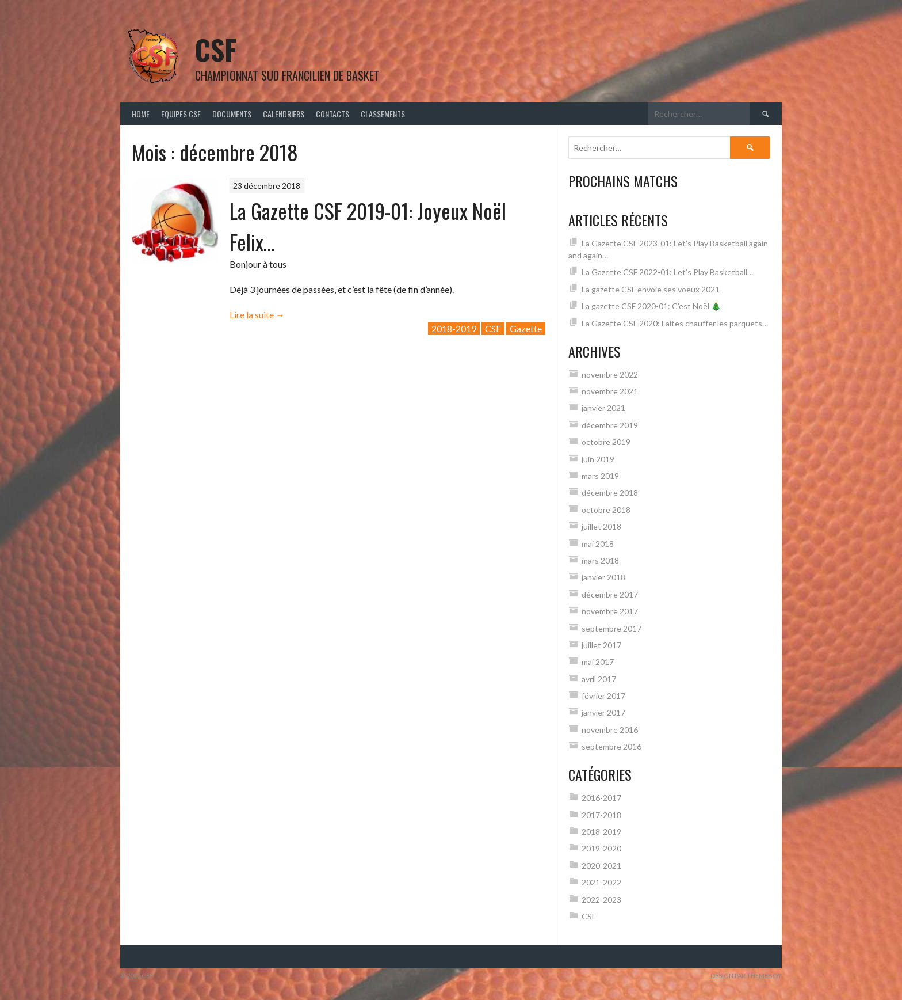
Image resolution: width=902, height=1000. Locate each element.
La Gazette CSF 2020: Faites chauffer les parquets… (675, 323)
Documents (231, 114)
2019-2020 (601, 848)
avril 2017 (599, 679)
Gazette (526, 328)
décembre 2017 (610, 594)
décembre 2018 (610, 492)
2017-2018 (601, 815)
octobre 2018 (606, 510)
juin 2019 (598, 459)
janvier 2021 (603, 408)
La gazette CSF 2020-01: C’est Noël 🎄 (651, 306)
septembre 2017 (611, 628)
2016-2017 (601, 798)
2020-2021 (601, 865)
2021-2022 (601, 882)
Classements (383, 114)
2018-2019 (453, 328)
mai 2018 (598, 544)
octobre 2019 (606, 442)
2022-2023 (601, 899)
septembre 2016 (611, 746)
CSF (215, 49)
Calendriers (283, 114)
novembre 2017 (610, 611)
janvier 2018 (603, 577)
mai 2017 (598, 662)
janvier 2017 (603, 712)
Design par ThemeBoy (746, 975)
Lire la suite (257, 314)
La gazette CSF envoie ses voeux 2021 (651, 289)
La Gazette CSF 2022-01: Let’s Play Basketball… (667, 272)
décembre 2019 (610, 425)
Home (141, 114)
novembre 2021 (610, 391)
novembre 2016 (610, 730)
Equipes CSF (181, 114)
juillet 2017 (601, 645)
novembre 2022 (610, 374)
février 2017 (603, 696)
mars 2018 (600, 560)
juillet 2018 (601, 526)
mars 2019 (600, 476)
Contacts (332, 114)
